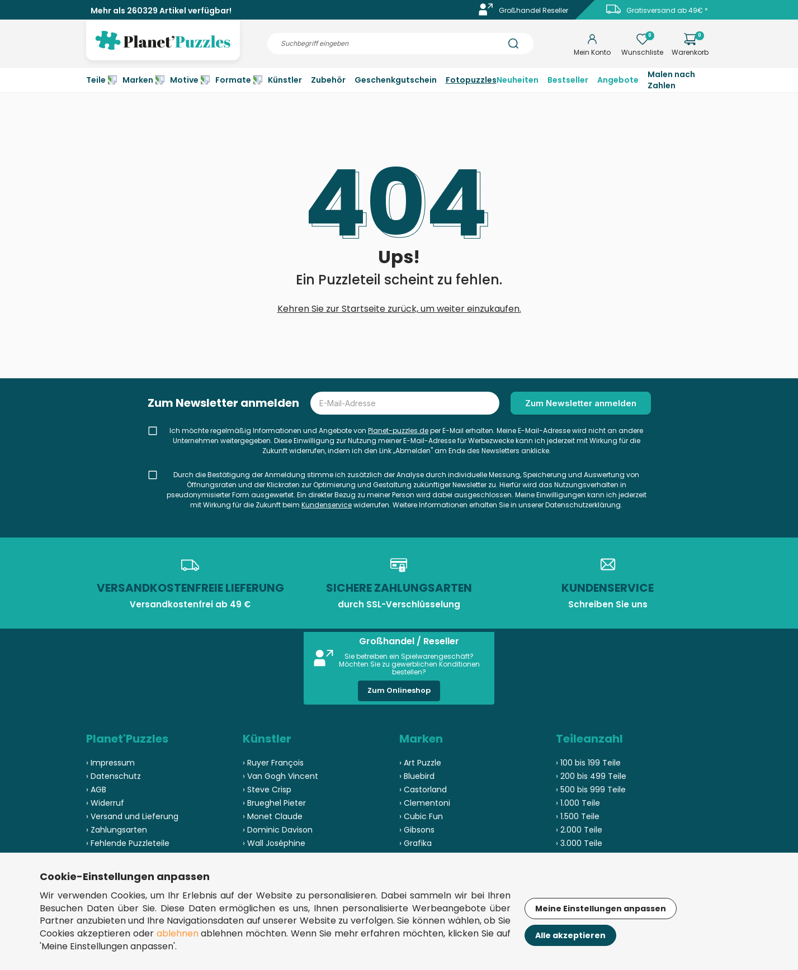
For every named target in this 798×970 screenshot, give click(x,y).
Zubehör (328, 79)
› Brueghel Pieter (274, 803)
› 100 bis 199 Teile (588, 762)
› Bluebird (417, 776)
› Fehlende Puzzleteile (127, 843)
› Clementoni (424, 803)
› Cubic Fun (421, 816)
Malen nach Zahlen (671, 80)
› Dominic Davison (278, 829)
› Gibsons (417, 829)
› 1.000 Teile (578, 803)
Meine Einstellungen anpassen (600, 908)
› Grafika (415, 843)
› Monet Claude (273, 816)
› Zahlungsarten (116, 829)
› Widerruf (105, 803)
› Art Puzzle (420, 762)
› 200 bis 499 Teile (591, 776)
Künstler (285, 79)
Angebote (618, 79)
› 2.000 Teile (579, 829)
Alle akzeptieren (570, 935)
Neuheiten (518, 79)
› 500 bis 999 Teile (591, 789)
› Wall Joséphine (274, 843)
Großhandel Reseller (533, 10)
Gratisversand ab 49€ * (667, 10)
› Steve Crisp (267, 789)
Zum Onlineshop (399, 690)
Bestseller (567, 79)
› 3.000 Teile (579, 843)
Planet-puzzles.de (398, 430)
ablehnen (178, 933)
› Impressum (110, 762)
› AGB (96, 789)
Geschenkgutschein (396, 79)
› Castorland (423, 789)
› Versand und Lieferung (132, 816)
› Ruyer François (273, 762)
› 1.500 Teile (577, 816)
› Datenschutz (113, 776)
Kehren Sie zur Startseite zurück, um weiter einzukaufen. (399, 308)
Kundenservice (326, 505)
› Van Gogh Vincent (280, 776)
